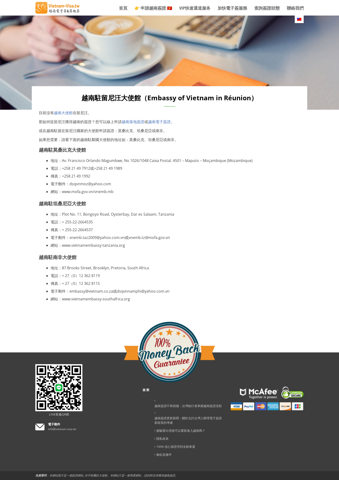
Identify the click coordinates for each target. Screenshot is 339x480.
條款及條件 (164, 454)
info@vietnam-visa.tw (62, 429)
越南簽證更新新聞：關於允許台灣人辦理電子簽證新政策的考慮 (188, 420)
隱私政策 (162, 438)
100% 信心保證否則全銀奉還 (175, 446)
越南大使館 (63, 112)
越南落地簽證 (133, 121)
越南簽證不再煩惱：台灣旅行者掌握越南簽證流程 (188, 406)
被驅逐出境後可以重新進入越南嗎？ (180, 430)
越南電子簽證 (159, 121)
